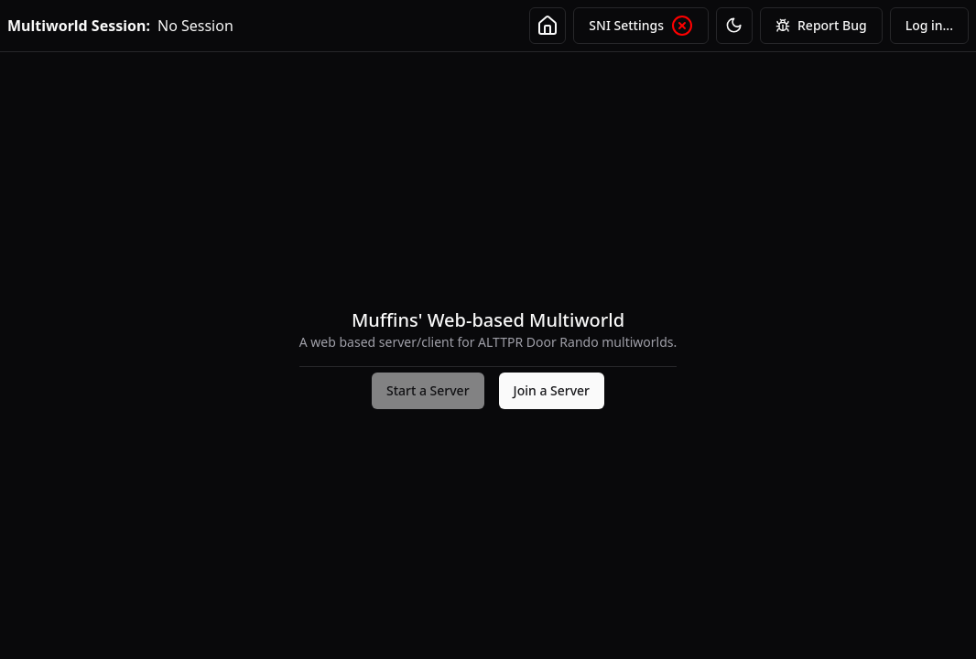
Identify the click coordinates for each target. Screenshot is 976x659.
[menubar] (929, 25)
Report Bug (821, 26)
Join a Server (552, 390)
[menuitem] (929, 25)
